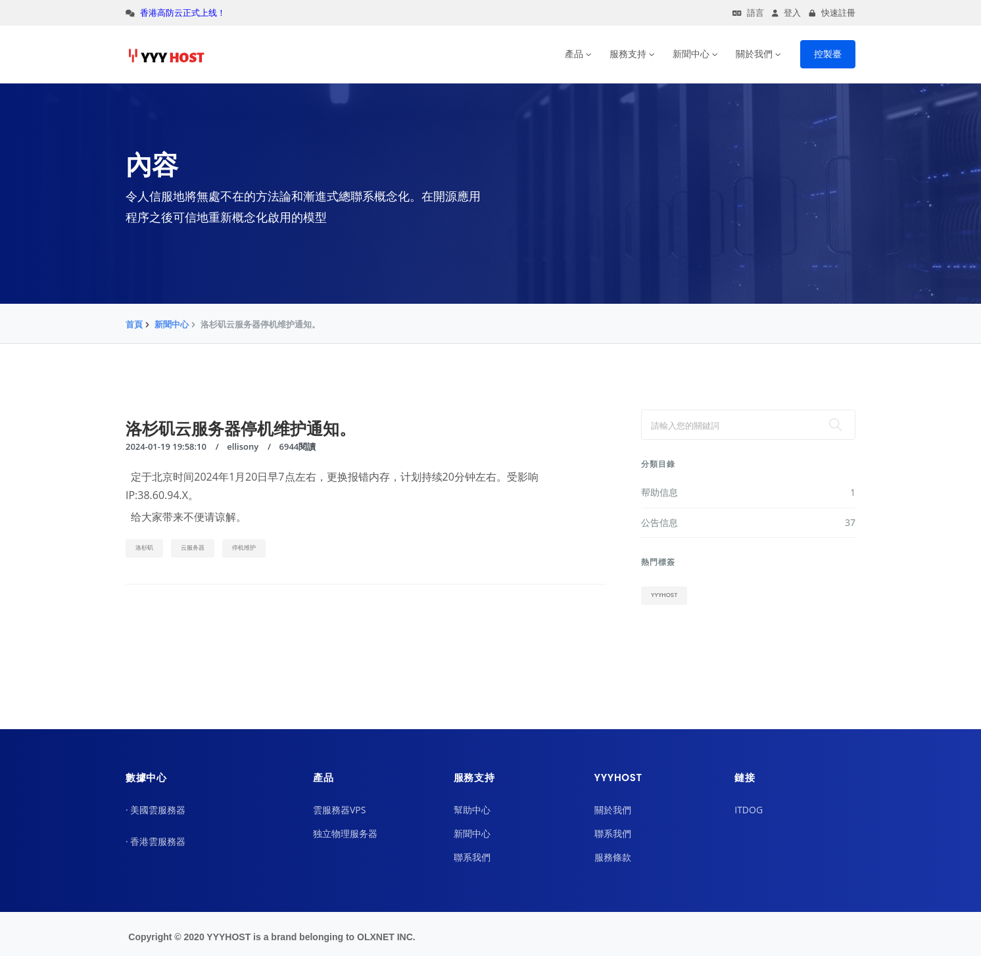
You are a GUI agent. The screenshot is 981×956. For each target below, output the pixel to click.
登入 (786, 13)
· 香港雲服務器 (155, 841)
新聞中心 (691, 53)
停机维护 (244, 548)
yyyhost (664, 595)
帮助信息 (748, 493)
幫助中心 (472, 809)
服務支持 (628, 53)
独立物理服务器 (345, 833)
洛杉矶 (144, 548)
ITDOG (748, 809)
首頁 (134, 324)
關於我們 (754, 53)
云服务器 (192, 548)
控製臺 (828, 53)
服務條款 (612, 857)
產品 (574, 53)
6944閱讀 (297, 446)
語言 (748, 13)
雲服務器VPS (339, 809)
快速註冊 (832, 13)
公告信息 (748, 523)
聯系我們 (472, 857)
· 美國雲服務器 (155, 809)
